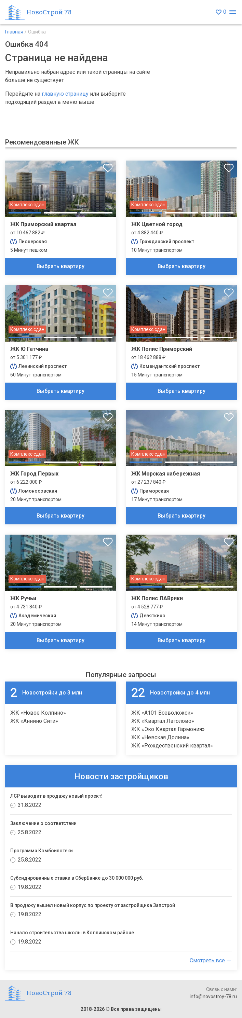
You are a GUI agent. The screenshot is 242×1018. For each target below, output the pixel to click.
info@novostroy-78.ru (213, 996)
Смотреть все (207, 960)
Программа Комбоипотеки (41, 850)
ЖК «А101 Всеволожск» (162, 713)
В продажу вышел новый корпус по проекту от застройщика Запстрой (92, 905)
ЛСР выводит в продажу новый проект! (56, 796)
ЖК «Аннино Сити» (34, 721)
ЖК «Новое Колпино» (38, 713)
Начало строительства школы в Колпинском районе (72, 932)
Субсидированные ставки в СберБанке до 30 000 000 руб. (76, 878)
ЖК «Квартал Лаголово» (162, 721)
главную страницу (65, 94)
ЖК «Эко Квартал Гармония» (168, 729)
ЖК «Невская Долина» (160, 737)
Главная (14, 32)
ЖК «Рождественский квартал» (172, 745)
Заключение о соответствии (43, 823)
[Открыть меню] (232, 12)
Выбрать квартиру (60, 266)
